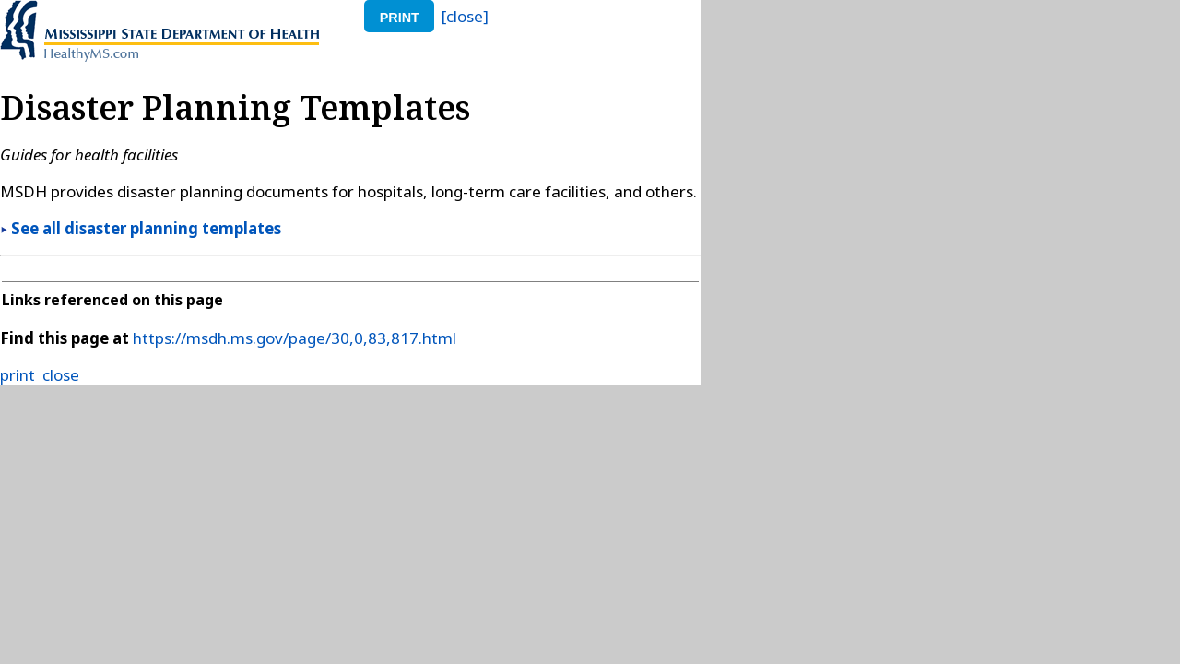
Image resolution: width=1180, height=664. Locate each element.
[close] (465, 16)
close (60, 374)
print (399, 17)
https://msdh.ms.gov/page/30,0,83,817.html (294, 338)
